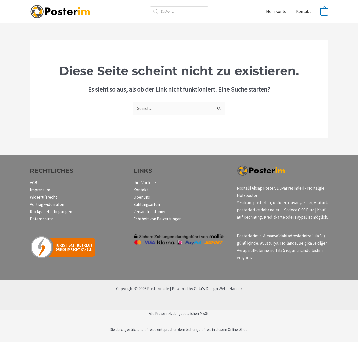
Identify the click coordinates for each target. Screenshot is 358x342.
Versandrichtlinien (150, 211)
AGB (33, 182)
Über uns (142, 197)
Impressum (40, 190)
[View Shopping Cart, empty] (324, 11)
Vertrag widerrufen (47, 204)
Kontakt (304, 11)
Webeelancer (230, 288)
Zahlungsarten (147, 204)
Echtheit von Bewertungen (157, 219)
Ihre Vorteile (145, 182)
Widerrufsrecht (43, 197)
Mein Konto (278, 11)
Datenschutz (41, 219)
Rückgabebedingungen (51, 211)
